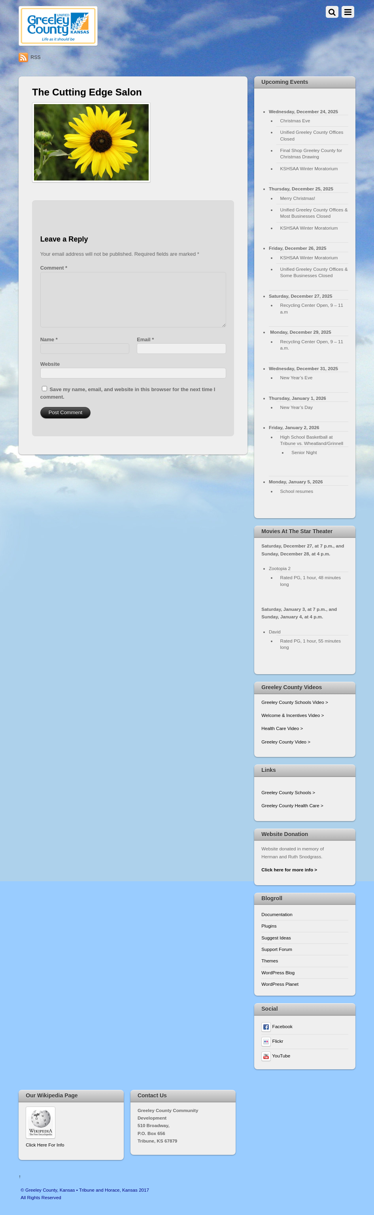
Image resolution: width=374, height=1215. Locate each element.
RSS (35, 57)
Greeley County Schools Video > (294, 702)
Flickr (272, 1041)
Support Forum (276, 949)
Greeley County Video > (285, 741)
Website (50, 364)
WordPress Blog (278, 972)
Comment (53, 268)
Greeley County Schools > (288, 792)
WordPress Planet (279, 984)
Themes (269, 960)
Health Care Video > (282, 728)
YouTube (275, 1055)
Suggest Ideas (276, 937)
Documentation (276, 914)
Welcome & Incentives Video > (292, 715)
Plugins (268, 925)
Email (145, 339)
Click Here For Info (45, 1144)
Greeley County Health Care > (292, 805)
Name (49, 339)
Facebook (276, 1026)
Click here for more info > (289, 869)
